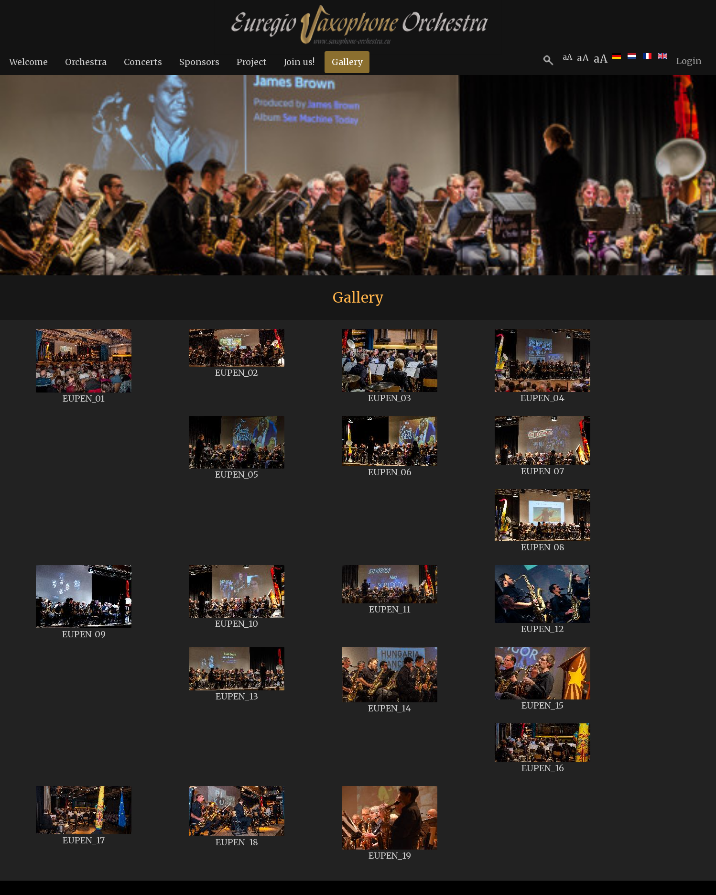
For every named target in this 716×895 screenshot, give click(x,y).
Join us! (299, 61)
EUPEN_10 (236, 623)
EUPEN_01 (84, 398)
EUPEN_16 (542, 768)
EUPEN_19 (390, 855)
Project (252, 61)
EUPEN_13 (237, 696)
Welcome (28, 61)
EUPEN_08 (542, 547)
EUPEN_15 (542, 705)
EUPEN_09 (84, 634)
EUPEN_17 (84, 840)
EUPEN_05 (236, 474)
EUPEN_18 (237, 842)
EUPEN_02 (236, 372)
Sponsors (199, 61)
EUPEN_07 (542, 471)
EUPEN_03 (389, 398)
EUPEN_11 (390, 609)
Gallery (347, 61)
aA (601, 58)
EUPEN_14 (389, 708)
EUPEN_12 (542, 628)
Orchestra (86, 61)
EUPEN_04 (542, 398)
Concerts (143, 61)
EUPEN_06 (390, 472)
